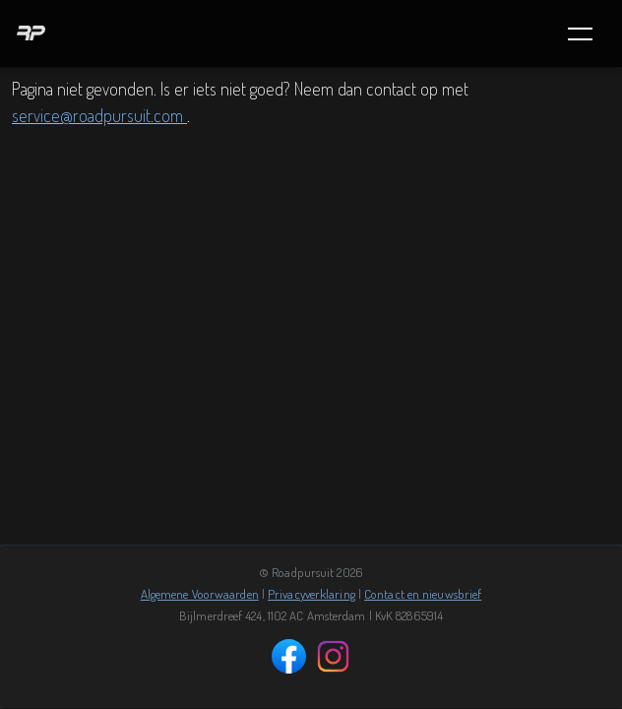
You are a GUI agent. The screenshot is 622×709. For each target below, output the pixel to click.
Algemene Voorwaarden (200, 594)
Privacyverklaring (311, 594)
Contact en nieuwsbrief (422, 594)
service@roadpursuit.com (99, 115)
